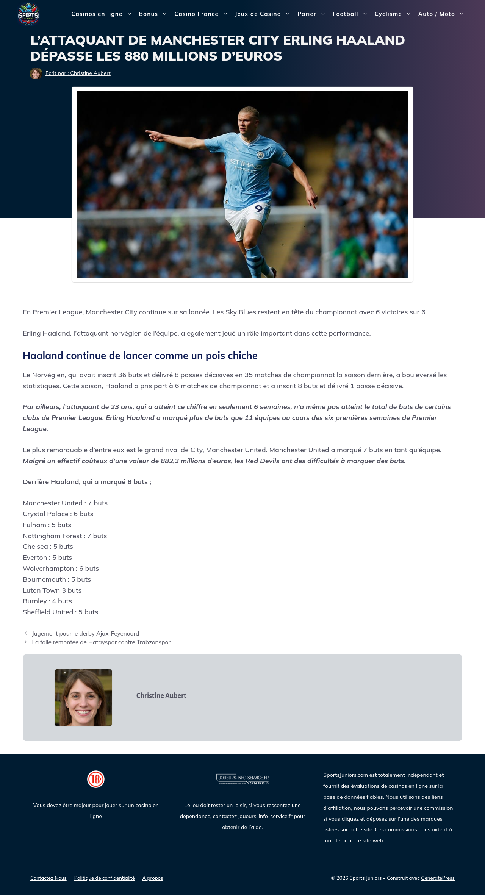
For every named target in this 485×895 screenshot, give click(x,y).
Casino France (203, 14)
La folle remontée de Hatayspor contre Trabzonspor (101, 642)
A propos (152, 878)
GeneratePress (438, 878)
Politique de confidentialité (104, 878)
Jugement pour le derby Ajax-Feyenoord (85, 633)
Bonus (155, 14)
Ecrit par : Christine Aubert (78, 73)
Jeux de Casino (264, 14)
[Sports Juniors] (28, 13)
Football (352, 14)
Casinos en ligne (103, 14)
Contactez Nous (48, 878)
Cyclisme (395, 14)
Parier (313, 14)
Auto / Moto (443, 14)
